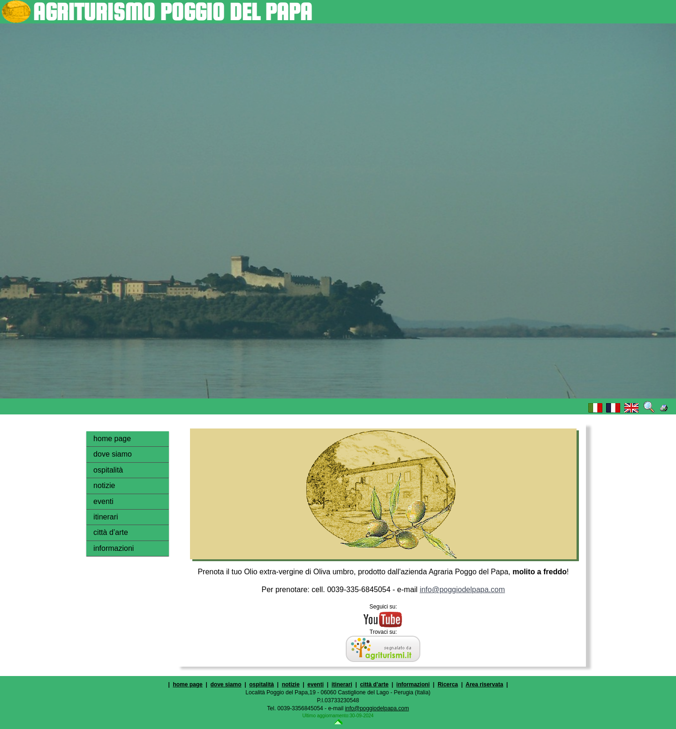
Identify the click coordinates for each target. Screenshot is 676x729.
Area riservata (484, 684)
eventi (103, 501)
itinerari (105, 517)
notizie (104, 485)
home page (112, 439)
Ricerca (448, 684)
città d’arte (110, 532)
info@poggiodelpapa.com (462, 590)
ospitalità (108, 470)
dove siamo (112, 454)
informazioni (113, 548)
